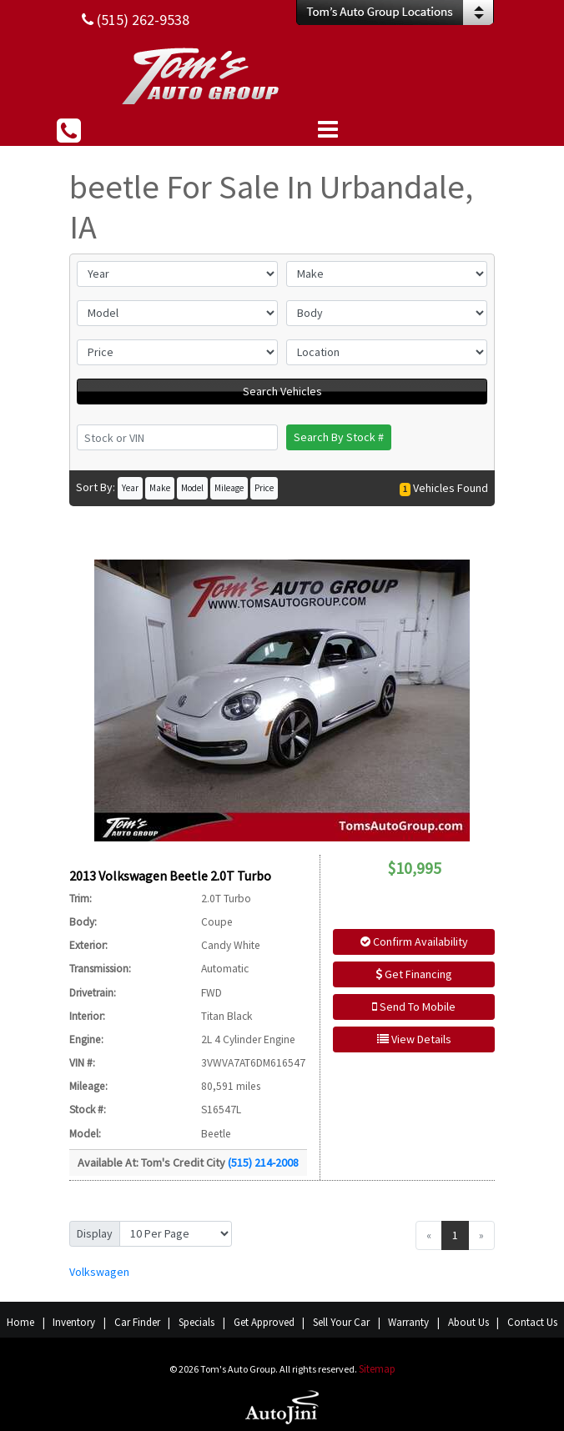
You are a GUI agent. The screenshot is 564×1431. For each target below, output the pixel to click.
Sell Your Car (341, 1322)
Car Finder (137, 1322)
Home (20, 1322)
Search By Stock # (339, 436)
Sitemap (377, 1369)
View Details (414, 1039)
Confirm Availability (414, 941)
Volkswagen (99, 1271)
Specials (196, 1322)
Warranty (408, 1322)
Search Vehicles (282, 391)
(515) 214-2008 (263, 1162)
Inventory (74, 1322)
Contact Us (532, 1322)
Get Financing (413, 974)
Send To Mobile (414, 1006)
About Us (468, 1322)
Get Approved (264, 1322)
